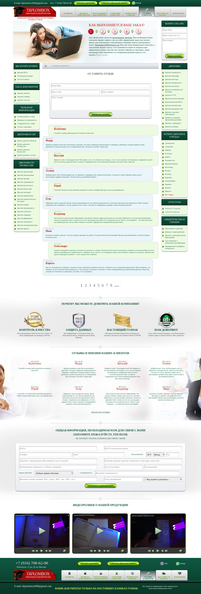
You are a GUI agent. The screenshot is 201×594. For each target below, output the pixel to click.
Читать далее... (102, 55)
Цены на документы (83, 14)
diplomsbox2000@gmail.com (107, 45)
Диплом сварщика (24, 215)
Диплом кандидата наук (174, 109)
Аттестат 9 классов (172, 212)
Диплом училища (171, 127)
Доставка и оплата (162, 14)
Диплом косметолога (25, 185)
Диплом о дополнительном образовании (175, 236)
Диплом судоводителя (25, 182)
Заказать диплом (23, 93)
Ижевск (168, 188)
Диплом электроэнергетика (27, 225)
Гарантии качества (115, 14)
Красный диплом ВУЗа (173, 102)
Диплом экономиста (24, 222)
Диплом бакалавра (172, 76)
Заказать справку (23, 97)
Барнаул (168, 150)
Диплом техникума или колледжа (174, 91)
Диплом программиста (25, 208)
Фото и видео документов (99, 14)
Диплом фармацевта (24, 218)
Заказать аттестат (23, 100)
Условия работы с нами (26, 117)
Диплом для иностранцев (174, 98)
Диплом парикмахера (25, 196)
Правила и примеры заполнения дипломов (173, 119)
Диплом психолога (24, 211)
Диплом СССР (170, 95)
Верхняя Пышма (171, 164)
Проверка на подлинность (27, 120)
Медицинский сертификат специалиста (175, 247)
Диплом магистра (171, 79)
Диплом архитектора (25, 172)
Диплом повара (23, 205)
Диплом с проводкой (173, 123)
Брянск (167, 157)
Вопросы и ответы (131, 14)
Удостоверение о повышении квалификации (175, 242)
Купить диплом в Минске (26, 141)
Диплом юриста (23, 229)
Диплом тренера (23, 179)
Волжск (168, 171)
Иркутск (168, 191)
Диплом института (172, 86)
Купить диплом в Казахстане (23, 151)
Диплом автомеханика (25, 175)
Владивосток (170, 160)
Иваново (168, 184)
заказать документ (85, 3)
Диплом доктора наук (173, 105)
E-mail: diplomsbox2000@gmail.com (30, 3)
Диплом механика (24, 192)
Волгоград (169, 167)
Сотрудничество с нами (26, 123)
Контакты (178, 13)
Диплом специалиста (173, 72)
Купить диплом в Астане (26, 155)
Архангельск (170, 143)
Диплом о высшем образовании (172, 113)
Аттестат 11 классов (172, 208)
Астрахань (169, 147)
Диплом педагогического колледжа (26, 200)
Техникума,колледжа (25, 76)
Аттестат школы (23, 79)
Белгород (168, 153)
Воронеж (168, 177)
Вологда (168, 174)
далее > (117, 286)
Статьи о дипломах (24, 127)
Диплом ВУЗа (22, 72)
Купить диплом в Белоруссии (23, 145)
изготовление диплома (122, 37)
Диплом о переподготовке (175, 232)
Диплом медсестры (24, 189)
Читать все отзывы (100, 412)
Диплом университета (173, 83)
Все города (169, 195)
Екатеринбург (170, 181)
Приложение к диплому (174, 228)
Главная (68, 13)
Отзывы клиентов (147, 14)
